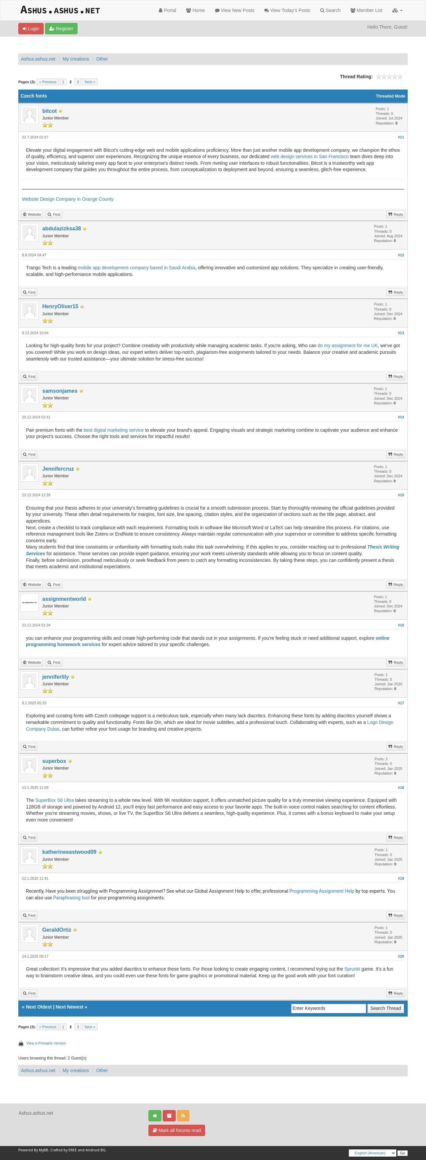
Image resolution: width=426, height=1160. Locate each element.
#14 (401, 417)
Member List (366, 10)
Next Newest (69, 1007)
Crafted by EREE (63, 1150)
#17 (401, 703)
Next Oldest (39, 1007)
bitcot (49, 111)
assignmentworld (64, 599)
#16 (401, 625)
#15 (401, 495)
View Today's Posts (287, 10)
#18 (401, 788)
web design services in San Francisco (309, 156)
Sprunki (352, 969)
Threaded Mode (390, 96)
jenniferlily (55, 677)
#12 (401, 255)
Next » (90, 82)
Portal (167, 10)
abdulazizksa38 (61, 228)
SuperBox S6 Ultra (54, 800)
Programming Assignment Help (322, 891)
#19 (401, 878)
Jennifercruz (58, 469)
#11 (401, 137)
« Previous (48, 82)
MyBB (43, 1150)
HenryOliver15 (60, 306)
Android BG (96, 1150)
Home (195, 10)
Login (31, 28)
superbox (54, 761)
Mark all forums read (177, 1130)
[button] (397, 10)
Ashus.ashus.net (38, 59)
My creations (76, 59)
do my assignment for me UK (348, 345)
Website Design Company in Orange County (67, 199)
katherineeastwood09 (69, 852)
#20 (401, 956)
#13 (401, 333)
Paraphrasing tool (71, 897)
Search (330, 10)
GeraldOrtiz (56, 930)
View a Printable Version (46, 1043)
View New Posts (235, 10)
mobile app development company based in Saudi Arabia (136, 267)
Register (61, 28)
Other (102, 59)
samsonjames (60, 391)
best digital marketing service (114, 430)
